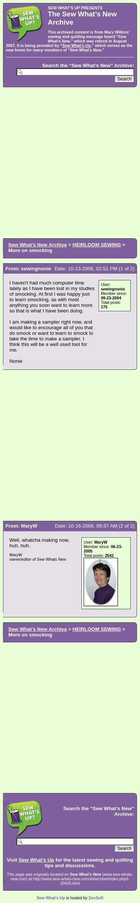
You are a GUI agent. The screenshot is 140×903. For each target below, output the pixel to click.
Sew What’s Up (76, 45)
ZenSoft (95, 898)
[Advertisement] (70, 162)
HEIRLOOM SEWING (96, 245)
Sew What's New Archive (37, 245)
